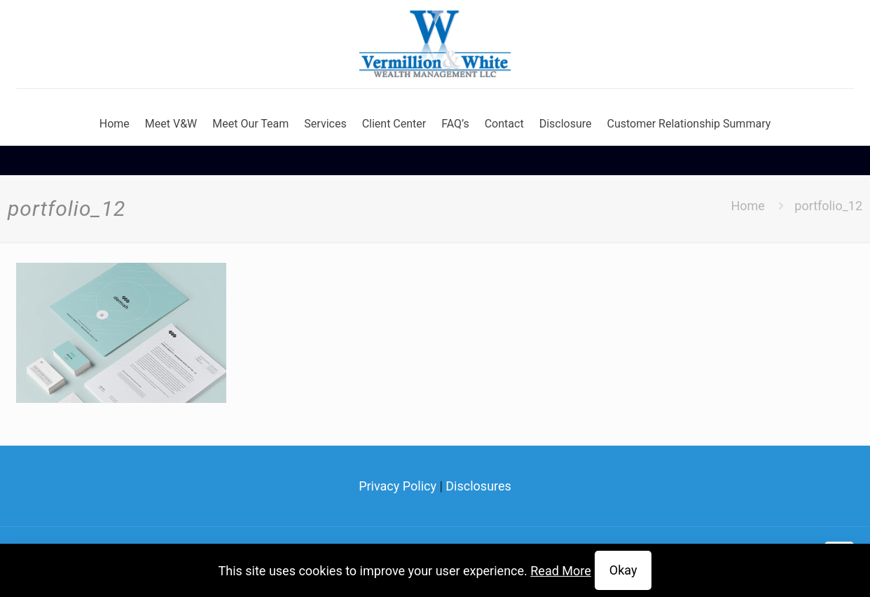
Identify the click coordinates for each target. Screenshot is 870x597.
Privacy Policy (397, 486)
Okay (623, 570)
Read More (560, 570)
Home (747, 205)
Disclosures (478, 486)
